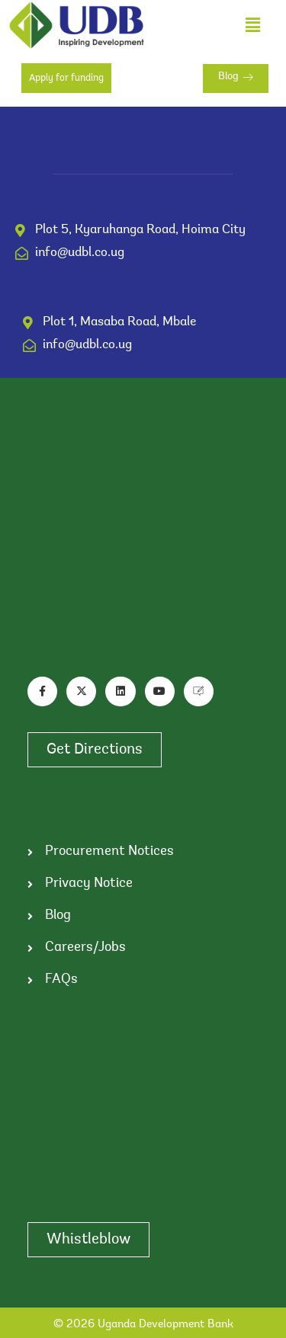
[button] (252, 24)
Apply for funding (66, 78)
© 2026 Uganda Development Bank (143, 1324)
